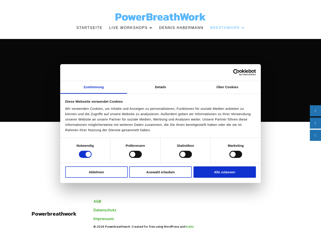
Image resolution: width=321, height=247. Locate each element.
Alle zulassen (224, 172)
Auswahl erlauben (160, 172)
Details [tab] (160, 87)
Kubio (190, 227)
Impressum (103, 220)
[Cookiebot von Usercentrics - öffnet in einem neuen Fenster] (236, 72)
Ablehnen (96, 172)
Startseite (89, 28)
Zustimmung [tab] (94, 87)
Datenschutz (104, 211)
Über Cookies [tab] (227, 87)
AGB (97, 202)
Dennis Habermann (181, 28)
